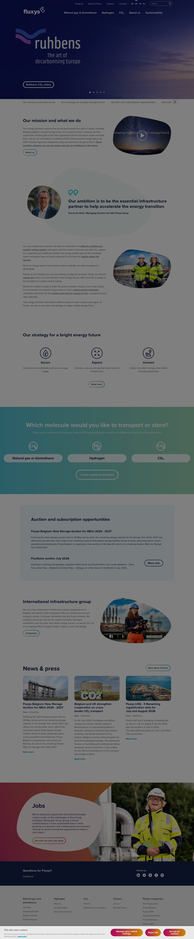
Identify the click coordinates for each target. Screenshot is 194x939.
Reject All (153, 932)
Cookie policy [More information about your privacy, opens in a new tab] (22, 936)
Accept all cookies (174, 932)
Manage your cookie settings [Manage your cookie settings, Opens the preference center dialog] (126, 932)
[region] (97, 932)
